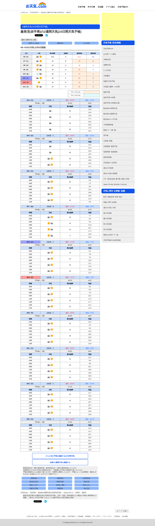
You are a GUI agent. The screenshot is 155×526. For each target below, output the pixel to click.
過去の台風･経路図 (110, 173)
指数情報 (60, 488)
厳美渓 (68, 12)
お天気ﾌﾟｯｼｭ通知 (109, 54)
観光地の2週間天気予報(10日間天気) (52, 12)
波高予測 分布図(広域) (111, 103)
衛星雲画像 (107, 157)
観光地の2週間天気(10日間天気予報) (49, 492)
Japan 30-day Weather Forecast (115, 184)
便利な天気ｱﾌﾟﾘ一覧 (110, 235)
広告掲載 (80, 516)
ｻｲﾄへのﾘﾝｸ (96, 516)
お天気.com (36, 6)
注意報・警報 (60, 485)
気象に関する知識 (109, 202)
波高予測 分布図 (109, 97)
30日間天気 (86, 478)
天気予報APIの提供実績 (112, 240)
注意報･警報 (107, 141)
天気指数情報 (108, 125)
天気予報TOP (34, 12)
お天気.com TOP (32, 516)
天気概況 (106, 76)
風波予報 (86, 481)
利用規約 (88, 516)
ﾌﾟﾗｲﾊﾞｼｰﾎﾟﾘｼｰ (107, 516)
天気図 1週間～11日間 (111, 87)
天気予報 (81, 7)
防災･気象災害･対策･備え (112, 197)
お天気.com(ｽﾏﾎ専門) (46, 516)
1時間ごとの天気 (33, 43)
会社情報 (125, 516)
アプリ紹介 (110, 7)
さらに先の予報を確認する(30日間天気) (60, 456)
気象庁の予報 (33, 488)
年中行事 (91, 7)
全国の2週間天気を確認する (60, 462)
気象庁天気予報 (109, 81)
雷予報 (105, 135)
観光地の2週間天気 (110, 114)
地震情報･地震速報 (110, 152)
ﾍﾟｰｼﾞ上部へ (123, 511)
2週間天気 (60, 43)
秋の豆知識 (107, 224)
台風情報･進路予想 (110, 146)
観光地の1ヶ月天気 (110, 119)
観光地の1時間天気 (110, 108)
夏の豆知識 (107, 218)
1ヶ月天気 (86, 43)
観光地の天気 (33, 481)
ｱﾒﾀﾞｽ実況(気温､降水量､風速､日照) (116, 179)
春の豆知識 (107, 213)
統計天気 (86, 488)
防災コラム (86, 485)
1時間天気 (34, 478)
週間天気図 (60, 481)
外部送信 (117, 516)
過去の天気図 (108, 168)
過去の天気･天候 (109, 208)
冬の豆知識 (107, 229)
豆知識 (100, 7)
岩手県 (77, 492)
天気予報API (123, 7)
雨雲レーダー (33, 485)
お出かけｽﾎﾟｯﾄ (68, 492)
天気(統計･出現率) (110, 163)
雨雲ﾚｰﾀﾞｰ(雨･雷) (109, 130)
